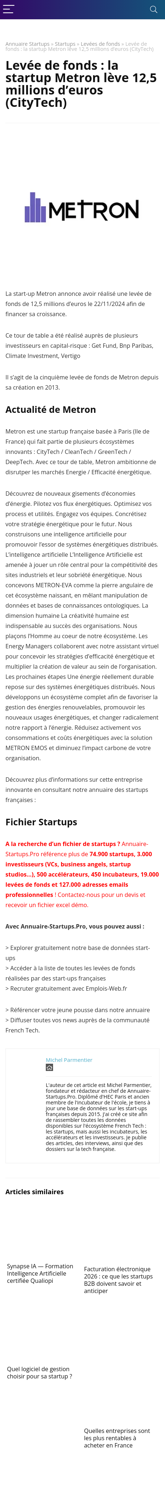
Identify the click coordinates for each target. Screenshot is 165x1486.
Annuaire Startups (27, 43)
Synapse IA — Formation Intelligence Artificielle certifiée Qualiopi (40, 1273)
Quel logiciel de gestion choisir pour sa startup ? (39, 1372)
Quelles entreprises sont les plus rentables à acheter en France (117, 1438)
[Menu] (8, 9)
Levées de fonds (100, 43)
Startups (65, 43)
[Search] (153, 9)
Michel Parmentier (69, 1059)
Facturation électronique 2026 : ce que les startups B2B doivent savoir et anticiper (118, 1280)
